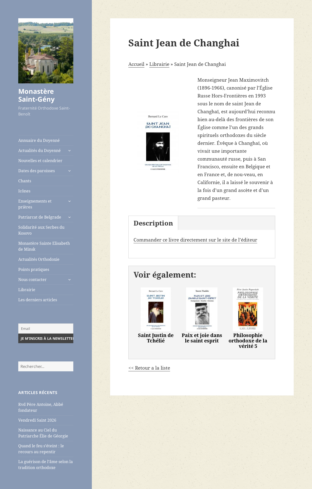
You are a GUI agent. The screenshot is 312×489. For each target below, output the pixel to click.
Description (153, 222)
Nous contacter (32, 279)
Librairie (26, 289)
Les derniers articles (37, 299)
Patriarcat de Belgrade (39, 217)
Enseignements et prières (35, 204)
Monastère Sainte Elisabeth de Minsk (44, 246)
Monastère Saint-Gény (36, 95)
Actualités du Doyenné (39, 150)
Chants (24, 181)
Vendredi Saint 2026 (37, 420)
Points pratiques (33, 269)
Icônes (24, 191)
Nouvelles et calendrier (40, 160)
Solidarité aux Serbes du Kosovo (41, 230)
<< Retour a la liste (149, 368)
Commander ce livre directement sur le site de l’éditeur (195, 240)
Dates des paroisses (36, 170)
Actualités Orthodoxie (38, 259)
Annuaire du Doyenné (39, 140)
